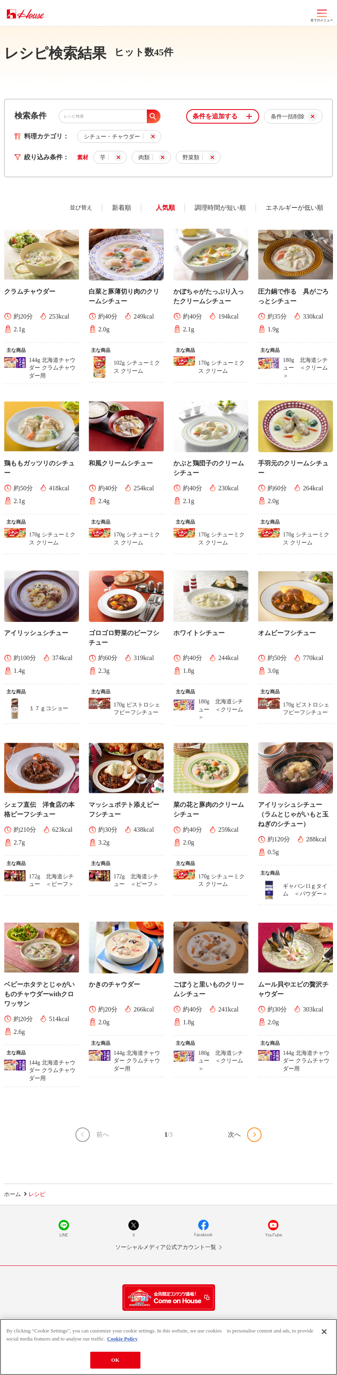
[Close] (324, 1331)
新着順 (121, 207)
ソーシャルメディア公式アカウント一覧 (165, 1247)
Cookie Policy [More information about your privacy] (122, 1339)
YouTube (273, 1228)
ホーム (12, 1194)
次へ (234, 1134)
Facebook (203, 1228)
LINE (64, 1228)
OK (115, 1360)
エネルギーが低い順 (294, 207)
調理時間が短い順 (220, 207)
